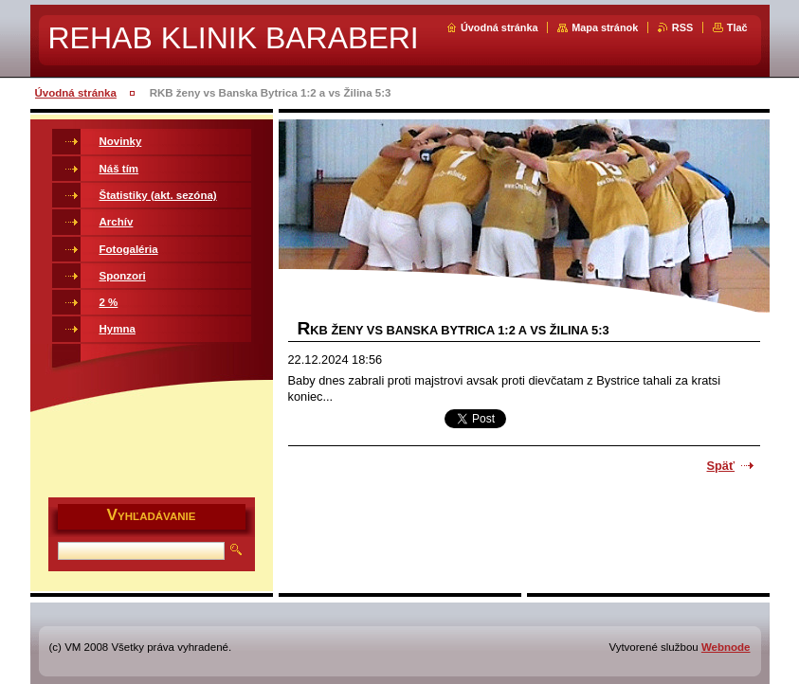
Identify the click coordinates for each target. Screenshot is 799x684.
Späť (721, 466)
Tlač (737, 27)
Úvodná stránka (499, 27)
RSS (682, 27)
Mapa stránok (605, 27)
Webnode (726, 647)
